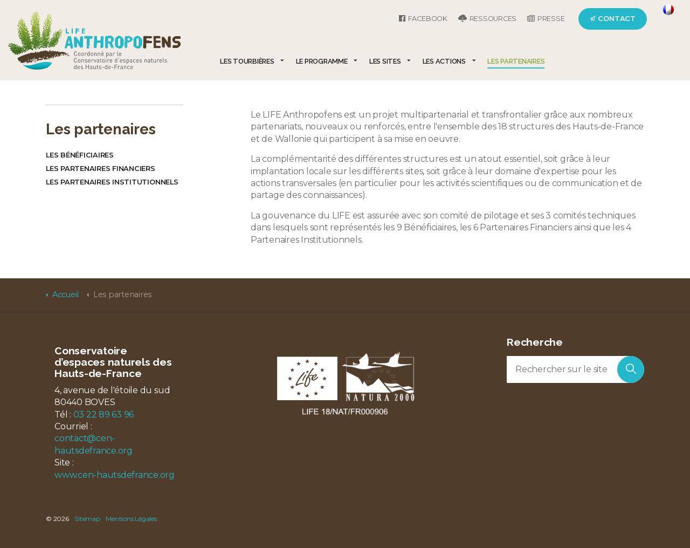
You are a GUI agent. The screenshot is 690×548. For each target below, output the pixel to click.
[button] (630, 369)
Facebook (423, 18)
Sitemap (87, 519)
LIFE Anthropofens (94, 40)
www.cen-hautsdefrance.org (114, 475)
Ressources (487, 18)
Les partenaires (515, 61)
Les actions (444, 61)
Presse (545, 18)
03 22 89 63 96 (103, 414)
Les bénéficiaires (80, 155)
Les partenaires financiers (100, 169)
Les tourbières (247, 61)
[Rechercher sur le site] (575, 369)
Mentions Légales (131, 519)
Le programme (322, 61)
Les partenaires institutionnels (112, 182)
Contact (613, 19)
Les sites (385, 61)
